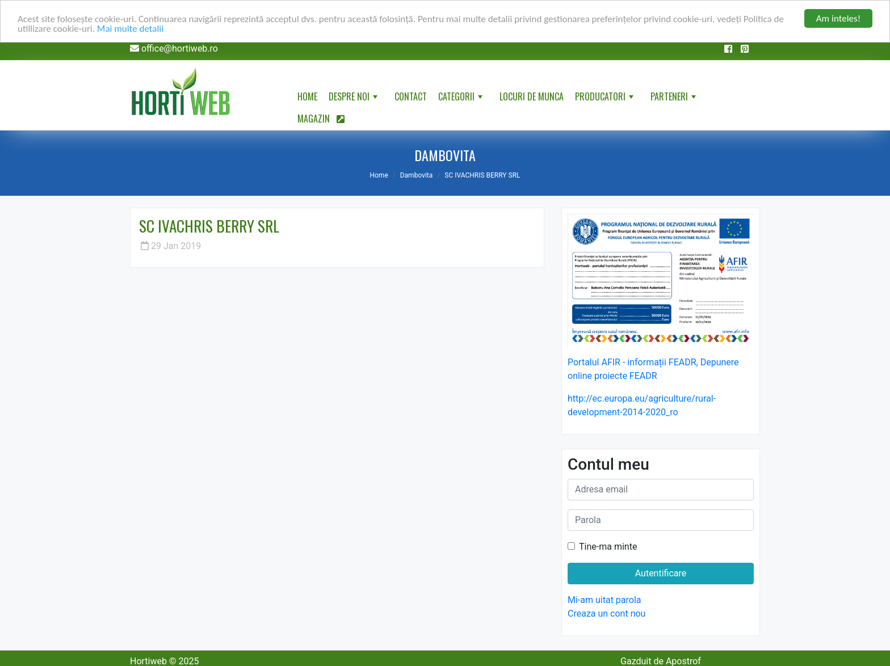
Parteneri (674, 99)
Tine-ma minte (608, 546)
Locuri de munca (531, 96)
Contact (410, 96)
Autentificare (661, 573)
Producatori (605, 99)
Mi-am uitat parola (604, 600)
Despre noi (354, 99)
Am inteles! (838, 18)
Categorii (461, 99)
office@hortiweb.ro (179, 48)
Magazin (321, 118)
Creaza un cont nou (606, 613)
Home (307, 96)
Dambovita (416, 175)
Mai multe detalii (130, 29)
